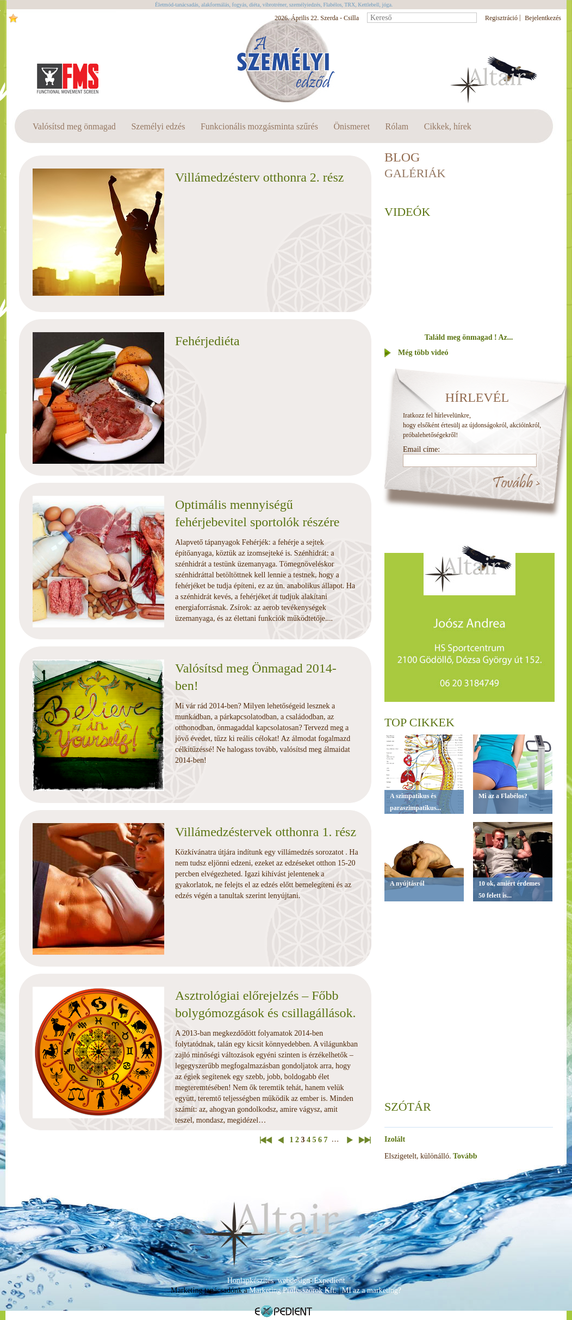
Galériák (414, 173)
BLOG (402, 157)
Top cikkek (419, 722)
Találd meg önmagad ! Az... (469, 337)
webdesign (293, 1281)
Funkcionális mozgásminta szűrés (259, 126)
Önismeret (351, 126)
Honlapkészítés (250, 1281)
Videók (407, 212)
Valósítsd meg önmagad (74, 126)
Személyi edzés (158, 126)
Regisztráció (501, 18)
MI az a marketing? (371, 1290)
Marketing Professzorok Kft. (293, 1290)
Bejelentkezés (543, 18)
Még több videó (423, 352)
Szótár (407, 1106)
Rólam (397, 126)
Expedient (329, 1281)
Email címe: (421, 449)
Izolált (394, 1139)
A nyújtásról (407, 883)
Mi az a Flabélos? (502, 796)
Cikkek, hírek (447, 126)
